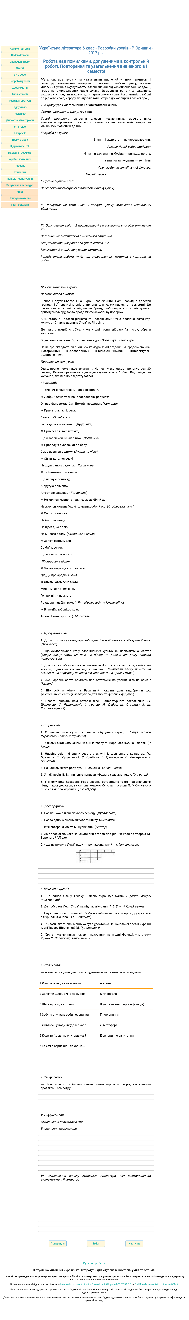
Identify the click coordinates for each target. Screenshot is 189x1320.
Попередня (58, 1243)
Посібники (19, 113)
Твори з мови (20, 139)
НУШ (20, 191)
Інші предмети (20, 204)
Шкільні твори (19, 55)
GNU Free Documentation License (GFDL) (156, 1284)
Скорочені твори (20, 61)
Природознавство (20, 198)
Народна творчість (19, 152)
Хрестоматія (20, 87)
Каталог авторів (20, 48)
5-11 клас (20, 126)
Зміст (96, 1243)
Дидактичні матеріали (20, 120)
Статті (20, 68)
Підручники (20, 107)
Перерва (19, 165)
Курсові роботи (94, 1263)
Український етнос (19, 159)
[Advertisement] (94, 22)
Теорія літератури (20, 100)
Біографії (19, 133)
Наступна (134, 1243)
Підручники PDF (20, 146)
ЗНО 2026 (20, 74)
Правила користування (19, 178)
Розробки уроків (20, 81)
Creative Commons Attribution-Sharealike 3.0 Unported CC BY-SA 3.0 (95, 1284)
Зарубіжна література (19, 185)
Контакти (20, 172)
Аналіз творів (20, 94)
